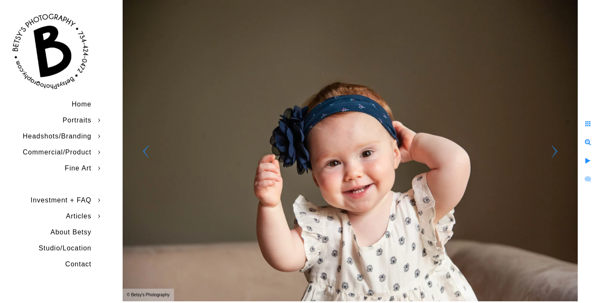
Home (81, 104)
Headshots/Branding (57, 136)
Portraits (76, 120)
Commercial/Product (57, 152)
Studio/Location (65, 248)
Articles (78, 216)
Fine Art (78, 168)
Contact (78, 264)
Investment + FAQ (61, 200)
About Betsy (71, 232)
